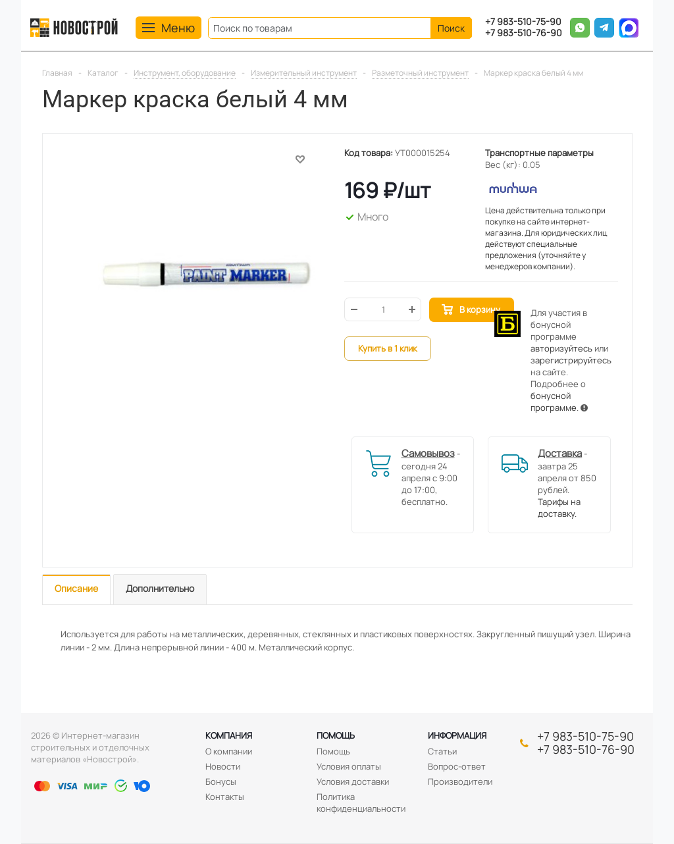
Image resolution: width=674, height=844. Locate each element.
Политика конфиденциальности (361, 802)
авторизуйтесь (561, 348)
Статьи (442, 751)
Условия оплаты (349, 766)
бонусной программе (554, 401)
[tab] (76, 589)
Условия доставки (353, 781)
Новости (222, 766)
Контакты (224, 797)
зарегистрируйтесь (571, 360)
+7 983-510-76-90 (523, 33)
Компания (228, 735)
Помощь (336, 735)
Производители (460, 781)
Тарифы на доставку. (559, 507)
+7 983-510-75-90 (523, 22)
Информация (457, 735)
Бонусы (220, 781)
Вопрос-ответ (457, 766)
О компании (228, 751)
